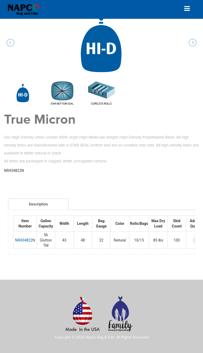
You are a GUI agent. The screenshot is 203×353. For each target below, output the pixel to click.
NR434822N (25, 240)
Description (38, 204)
